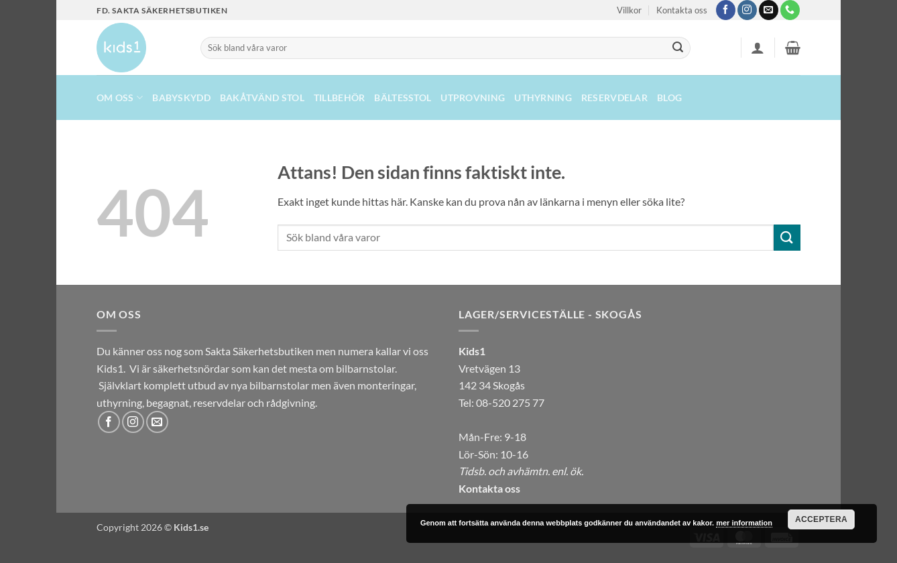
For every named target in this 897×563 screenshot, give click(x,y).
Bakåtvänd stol (262, 97)
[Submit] (677, 48)
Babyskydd (181, 97)
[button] (757, 47)
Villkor (629, 10)
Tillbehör (339, 97)
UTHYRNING (543, 97)
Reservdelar (614, 97)
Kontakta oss (681, 10)
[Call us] (790, 10)
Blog (669, 97)
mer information (744, 523)
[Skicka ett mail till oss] (768, 10)
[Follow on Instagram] (747, 10)
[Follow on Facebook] (725, 10)
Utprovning (472, 97)
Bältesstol (402, 97)
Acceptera (821, 519)
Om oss (120, 97)
